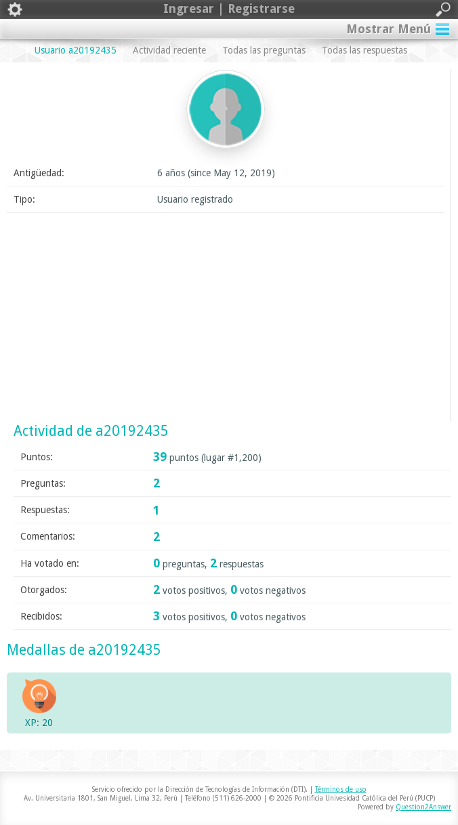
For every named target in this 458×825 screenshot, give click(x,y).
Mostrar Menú (388, 29)
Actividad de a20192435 (91, 430)
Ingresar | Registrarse (229, 9)
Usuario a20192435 (76, 50)
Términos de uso (341, 789)
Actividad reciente (169, 50)
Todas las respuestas (364, 50)
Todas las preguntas (264, 50)
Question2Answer (423, 807)
